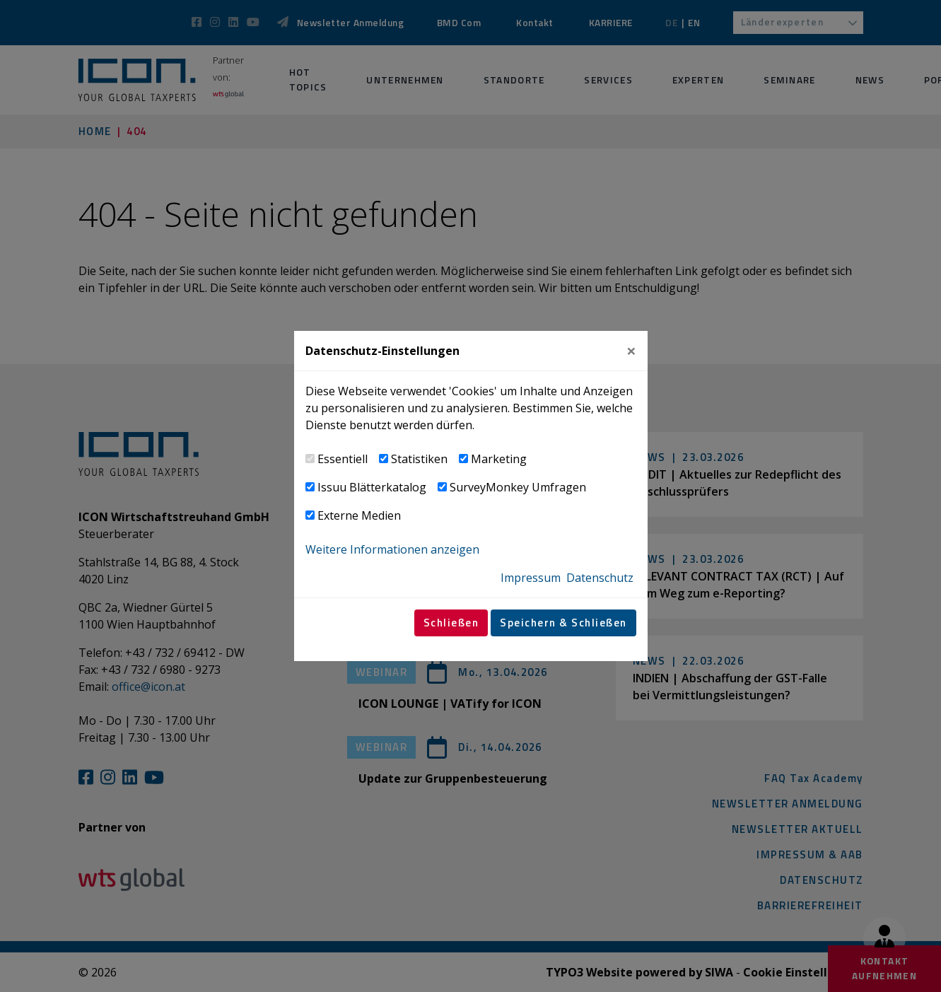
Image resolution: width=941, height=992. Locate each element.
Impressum (531, 577)
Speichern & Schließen (563, 622)
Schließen (451, 622)
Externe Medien (359, 515)
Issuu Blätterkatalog (371, 487)
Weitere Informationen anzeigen (392, 549)
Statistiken (419, 459)
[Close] (631, 350)
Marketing (499, 459)
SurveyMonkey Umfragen (518, 487)
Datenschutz (599, 577)
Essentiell (342, 459)
